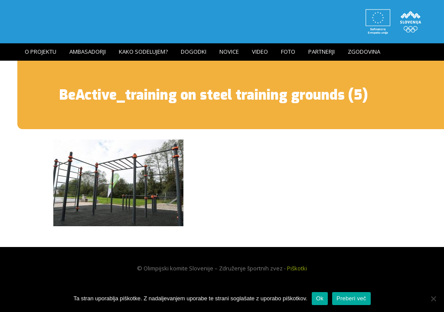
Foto (288, 51)
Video (260, 51)
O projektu (40, 51)
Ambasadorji (87, 51)
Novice (229, 51)
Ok (319, 298)
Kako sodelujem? (143, 51)
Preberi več (351, 298)
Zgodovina (364, 51)
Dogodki (193, 51)
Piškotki (297, 268)
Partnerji (321, 51)
